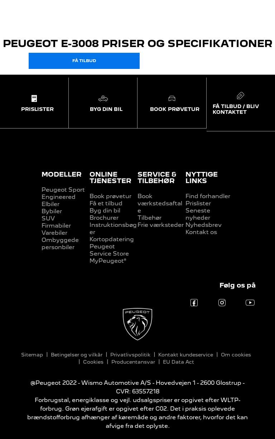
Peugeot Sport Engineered (63, 193)
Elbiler (50, 204)
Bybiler (52, 211)
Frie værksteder (161, 224)
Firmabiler (56, 225)
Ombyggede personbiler (60, 244)
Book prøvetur (110, 196)
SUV (48, 218)
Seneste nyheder (197, 214)
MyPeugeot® (108, 260)
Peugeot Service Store (109, 250)
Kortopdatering (112, 239)
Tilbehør (149, 217)
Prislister (198, 203)
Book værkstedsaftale (160, 203)
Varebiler (54, 232)
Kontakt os (201, 232)
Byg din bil (105, 210)
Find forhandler (207, 196)
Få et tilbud (106, 203)
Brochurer (104, 217)
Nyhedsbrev (203, 224)
